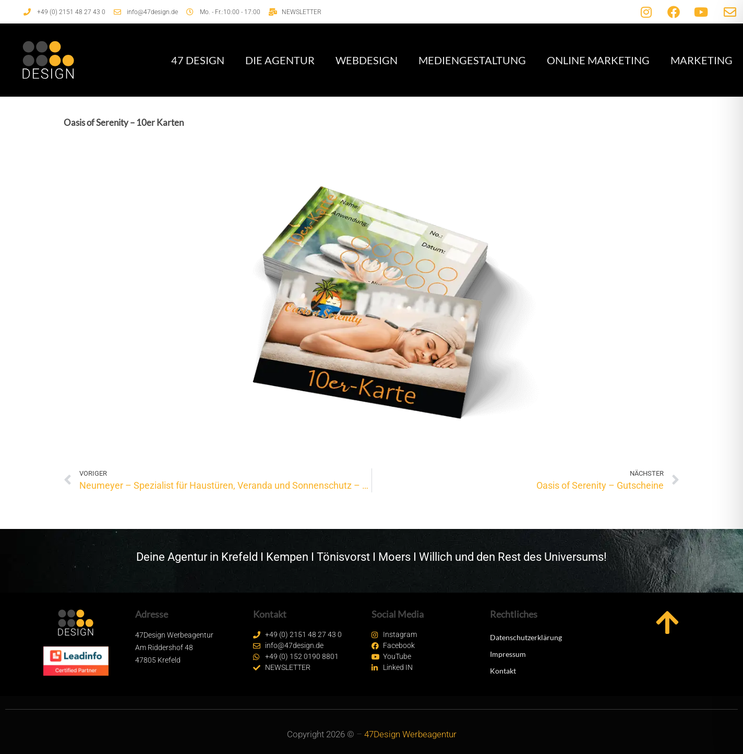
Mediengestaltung (472, 60)
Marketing (701, 60)
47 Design (197, 60)
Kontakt (503, 670)
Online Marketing (598, 60)
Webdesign (366, 60)
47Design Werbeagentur (410, 734)
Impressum (508, 654)
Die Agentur (280, 60)
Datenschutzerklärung (526, 637)
